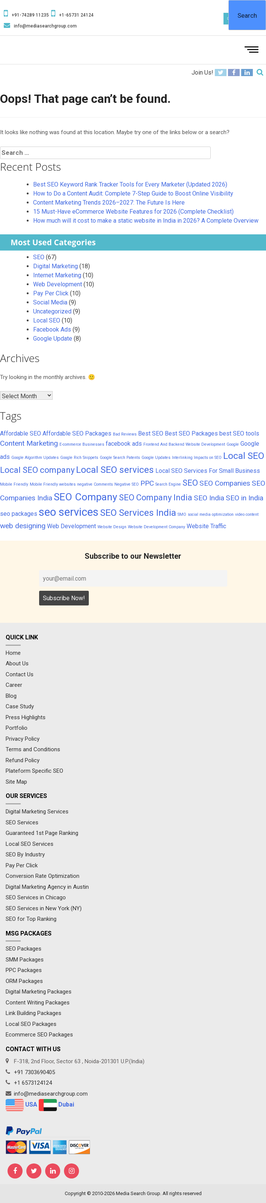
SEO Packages (23, 948)
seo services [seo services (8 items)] (69, 512)
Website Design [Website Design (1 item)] (111, 526)
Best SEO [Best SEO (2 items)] (150, 433)
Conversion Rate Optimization (42, 876)
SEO (38, 257)
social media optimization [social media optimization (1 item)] (211, 514)
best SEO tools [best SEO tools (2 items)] (239, 433)
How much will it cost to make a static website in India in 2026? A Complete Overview (145, 220)
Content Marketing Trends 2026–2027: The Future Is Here (109, 202)
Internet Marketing (57, 275)
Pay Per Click (50, 293)
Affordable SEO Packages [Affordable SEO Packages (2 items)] (77, 433)
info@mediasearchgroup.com (45, 26)
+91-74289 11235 (30, 15)
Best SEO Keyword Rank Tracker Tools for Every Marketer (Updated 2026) (130, 184)
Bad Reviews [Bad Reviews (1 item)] (125, 434)
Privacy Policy (23, 738)
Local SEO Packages (31, 1024)
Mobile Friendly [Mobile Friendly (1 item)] (14, 484)
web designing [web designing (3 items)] (23, 525)
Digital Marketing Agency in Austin (47, 887)
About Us (17, 663)
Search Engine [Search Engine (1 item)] (168, 484)
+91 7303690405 (34, 1072)
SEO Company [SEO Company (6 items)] (85, 497)
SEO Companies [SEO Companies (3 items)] (224, 483)
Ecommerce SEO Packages (39, 1034)
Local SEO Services (29, 844)
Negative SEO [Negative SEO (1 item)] (126, 484)
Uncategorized (52, 311)
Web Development (57, 284)
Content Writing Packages (38, 1002)
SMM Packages (25, 959)
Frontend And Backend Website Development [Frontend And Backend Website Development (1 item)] (184, 444)
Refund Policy (23, 760)
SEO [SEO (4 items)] (190, 483)
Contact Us (19, 674)
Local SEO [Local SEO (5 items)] (243, 455)
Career (14, 685)
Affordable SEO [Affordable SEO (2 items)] (20, 433)
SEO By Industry (25, 854)
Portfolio (16, 728)
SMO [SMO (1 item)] (182, 514)
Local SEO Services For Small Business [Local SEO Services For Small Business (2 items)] (207, 470)
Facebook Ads (52, 329)
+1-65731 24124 (76, 15)
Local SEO (46, 320)
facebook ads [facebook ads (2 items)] (124, 443)
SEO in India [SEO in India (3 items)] (244, 498)
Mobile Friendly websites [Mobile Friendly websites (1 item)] (53, 484)
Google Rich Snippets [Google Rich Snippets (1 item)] (79, 457)
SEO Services (22, 822)
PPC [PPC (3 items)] (147, 483)
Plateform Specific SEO (34, 770)
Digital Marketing (55, 266)
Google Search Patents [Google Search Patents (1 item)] (120, 457)
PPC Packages (24, 970)
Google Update (52, 338)
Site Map (16, 781)
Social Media (50, 302)
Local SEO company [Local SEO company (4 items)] (37, 470)
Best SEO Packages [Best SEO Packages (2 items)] (191, 433)
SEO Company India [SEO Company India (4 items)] (155, 497)
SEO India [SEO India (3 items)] (209, 498)
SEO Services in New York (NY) (44, 908)
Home (13, 653)
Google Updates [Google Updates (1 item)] (155, 457)
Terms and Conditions (33, 749)
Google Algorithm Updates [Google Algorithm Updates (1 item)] (35, 457)
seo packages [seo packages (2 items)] (18, 513)
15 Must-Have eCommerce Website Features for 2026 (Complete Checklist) (133, 211)
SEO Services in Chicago (36, 897)
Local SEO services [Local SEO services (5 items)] (115, 469)
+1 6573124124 (33, 1082)
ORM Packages (24, 981)
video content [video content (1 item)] (246, 514)
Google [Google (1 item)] (232, 444)
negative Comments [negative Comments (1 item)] (95, 484)
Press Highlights (26, 717)
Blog (11, 695)
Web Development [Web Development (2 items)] (71, 526)
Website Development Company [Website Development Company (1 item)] (156, 526)
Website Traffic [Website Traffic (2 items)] (206, 526)
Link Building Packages (33, 1013)
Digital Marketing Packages (38, 991)
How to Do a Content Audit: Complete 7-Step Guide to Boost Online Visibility (133, 193)
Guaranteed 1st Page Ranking (42, 833)
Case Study (20, 706)
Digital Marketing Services (37, 811)
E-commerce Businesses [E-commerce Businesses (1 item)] (81, 444)
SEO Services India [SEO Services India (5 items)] (138, 512)
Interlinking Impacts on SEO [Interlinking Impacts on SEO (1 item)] (197, 457)
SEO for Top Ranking (31, 919)
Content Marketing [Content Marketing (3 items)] (29, 443)
